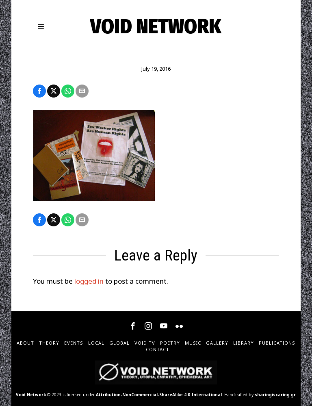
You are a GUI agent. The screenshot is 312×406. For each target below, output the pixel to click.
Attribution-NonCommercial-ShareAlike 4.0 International (159, 394)
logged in (89, 281)
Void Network (31, 394)
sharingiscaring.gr (275, 394)
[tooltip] (39, 91)
